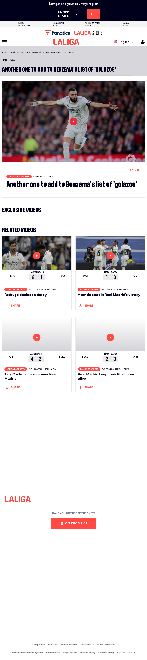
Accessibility (53, 652)
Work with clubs (106, 644)
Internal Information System (27, 652)
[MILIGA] (141, 42)
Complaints (38, 644)
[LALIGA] (66, 42)
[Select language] (125, 42)
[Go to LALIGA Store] (73, 32)
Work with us (87, 644)
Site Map (52, 644)
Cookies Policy (106, 652)
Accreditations (68, 644)
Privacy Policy (87, 652)
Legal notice (70, 652)
